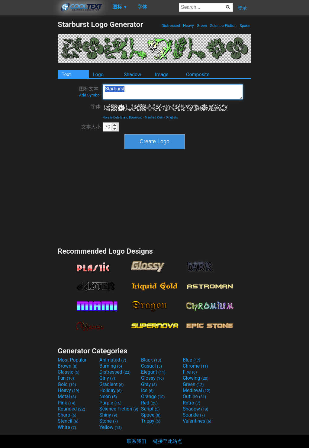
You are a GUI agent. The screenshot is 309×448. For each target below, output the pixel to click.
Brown (67, 366)
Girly (107, 378)
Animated (112, 360)
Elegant (153, 372)
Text (66, 74)
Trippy (150, 421)
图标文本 (90, 91)
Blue (192, 360)
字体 (96, 106)
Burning (110, 366)
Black (151, 360)
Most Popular (72, 360)
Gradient (111, 384)
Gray (149, 384)
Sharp (67, 415)
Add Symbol (90, 95)
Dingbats (172, 117)
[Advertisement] (29, 110)
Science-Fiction (223, 25)
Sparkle (194, 415)
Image (162, 74)
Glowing (195, 378)
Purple (110, 403)
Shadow (132, 74)
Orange (153, 396)
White (67, 427)
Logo (98, 74)
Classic (68, 372)
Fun (66, 378)
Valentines (197, 421)
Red (149, 403)
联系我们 (136, 441)
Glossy (152, 378)
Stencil (68, 421)
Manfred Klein (154, 117)
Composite (198, 74)
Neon (108, 396)
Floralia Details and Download (123, 117)
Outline (194, 396)
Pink (67, 403)
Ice (147, 390)
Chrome (195, 366)
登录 (242, 8)
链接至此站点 (167, 441)
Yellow (110, 427)
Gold (67, 384)
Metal (67, 396)
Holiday (110, 390)
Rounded (71, 409)
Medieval (197, 390)
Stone (108, 421)
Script (150, 409)
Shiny (108, 415)
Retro (191, 403)
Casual (151, 366)
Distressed (171, 25)
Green (202, 25)
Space (245, 25)
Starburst (173, 91)
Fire (190, 372)
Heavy (188, 25)
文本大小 (91, 127)
